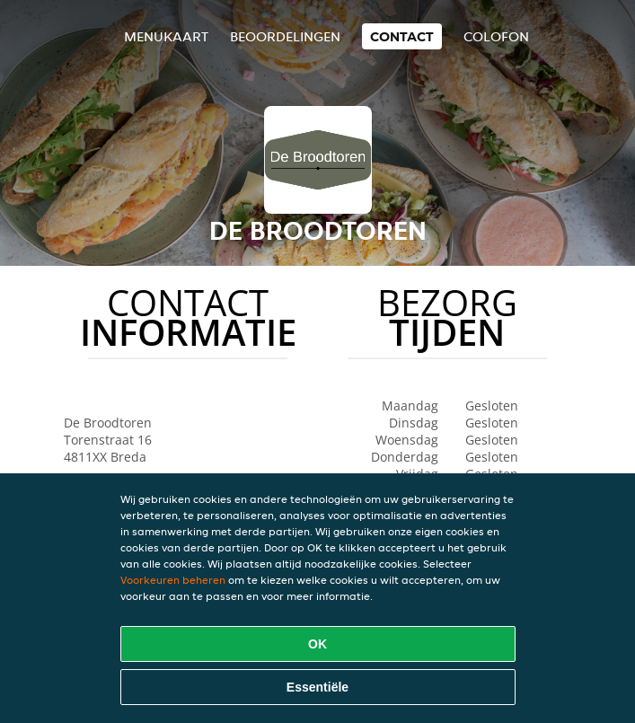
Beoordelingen (285, 36)
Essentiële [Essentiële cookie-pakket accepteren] (317, 687)
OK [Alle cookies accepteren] (317, 644)
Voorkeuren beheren (172, 579)
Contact (402, 36)
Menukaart (166, 36)
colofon (496, 36)
